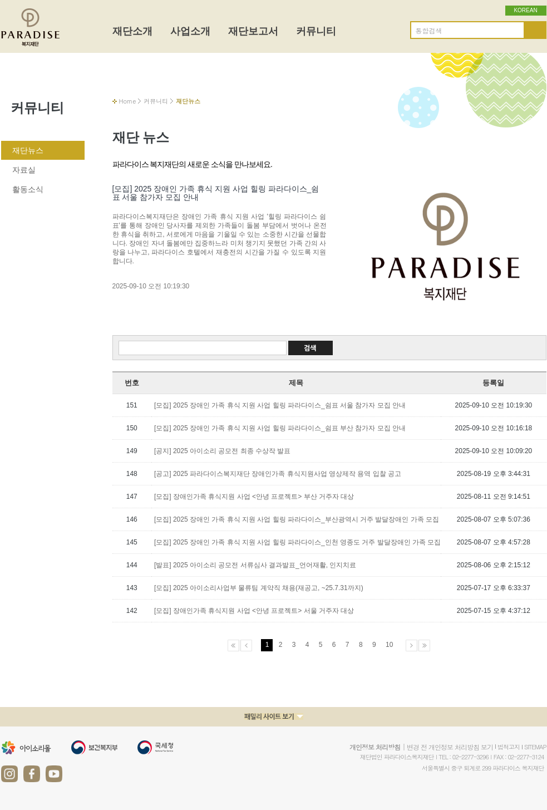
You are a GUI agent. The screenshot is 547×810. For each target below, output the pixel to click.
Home (127, 101)
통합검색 (429, 31)
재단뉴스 (27, 150)
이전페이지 (246, 645)
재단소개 (132, 31)
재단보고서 (253, 31)
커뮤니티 (316, 31)
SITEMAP (535, 747)
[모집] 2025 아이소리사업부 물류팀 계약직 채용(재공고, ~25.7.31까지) (258, 588)
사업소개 (190, 31)
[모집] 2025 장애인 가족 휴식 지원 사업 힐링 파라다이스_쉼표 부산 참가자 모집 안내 (280, 428)
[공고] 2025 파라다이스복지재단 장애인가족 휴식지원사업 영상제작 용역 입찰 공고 (277, 474)
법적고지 (508, 747)
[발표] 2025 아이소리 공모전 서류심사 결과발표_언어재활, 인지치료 (255, 565)
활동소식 (27, 189)
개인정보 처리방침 (374, 747)
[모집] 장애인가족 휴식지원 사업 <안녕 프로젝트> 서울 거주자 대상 (254, 611)
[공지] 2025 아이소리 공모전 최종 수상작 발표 (222, 451)
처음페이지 (233, 645)
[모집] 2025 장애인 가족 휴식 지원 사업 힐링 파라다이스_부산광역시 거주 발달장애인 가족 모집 (296, 519)
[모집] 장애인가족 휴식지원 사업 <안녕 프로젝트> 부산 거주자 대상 (254, 496)
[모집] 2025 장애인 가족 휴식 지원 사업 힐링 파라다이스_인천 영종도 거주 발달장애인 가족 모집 (297, 542)
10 (389, 645)
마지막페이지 (424, 645)
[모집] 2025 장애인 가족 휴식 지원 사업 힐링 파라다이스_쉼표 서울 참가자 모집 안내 (280, 405)
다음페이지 (411, 645)
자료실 (24, 169)
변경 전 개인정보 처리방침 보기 (450, 747)
